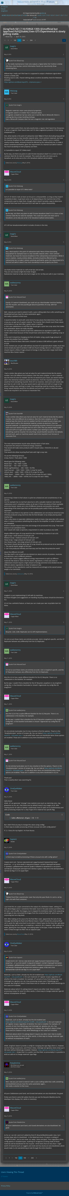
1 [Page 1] (8, 40)
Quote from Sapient (15, 957)
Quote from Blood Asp (16, 61)
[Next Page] (35, 40)
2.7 (22, 15)
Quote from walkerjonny (17, 710)
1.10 (60, 15)
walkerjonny (20, 574)
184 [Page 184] (23, 40)
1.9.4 (56, 15)
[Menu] (66, 3)
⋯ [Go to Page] (11, 40)
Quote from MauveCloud (17, 297)
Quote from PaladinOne (17, 1122)
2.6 (19, 15)
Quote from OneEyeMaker (18, 853)
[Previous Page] (5, 40)
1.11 (64, 15)
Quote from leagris (15, 105)
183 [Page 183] (19, 40)
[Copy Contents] (62, 814)
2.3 (12, 15)
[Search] (56, 3)
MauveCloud (20, 934)
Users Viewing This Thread (12, 1172)
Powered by (34, 1193)
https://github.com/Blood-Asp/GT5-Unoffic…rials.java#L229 (26, 1022)
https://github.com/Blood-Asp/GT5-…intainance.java (22, 82)
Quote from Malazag (16, 186)
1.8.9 (51, 15)
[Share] (64, 40)
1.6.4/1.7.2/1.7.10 (43, 15)
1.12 (34, 17)
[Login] (61, 2)
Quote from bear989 (16, 414)
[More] (64, 54)
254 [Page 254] (31, 40)
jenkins (42, 13)
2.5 (15, 15)
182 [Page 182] (15, 40)
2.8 (26, 15)
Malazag (19, 163)
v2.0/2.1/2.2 (6, 15)
